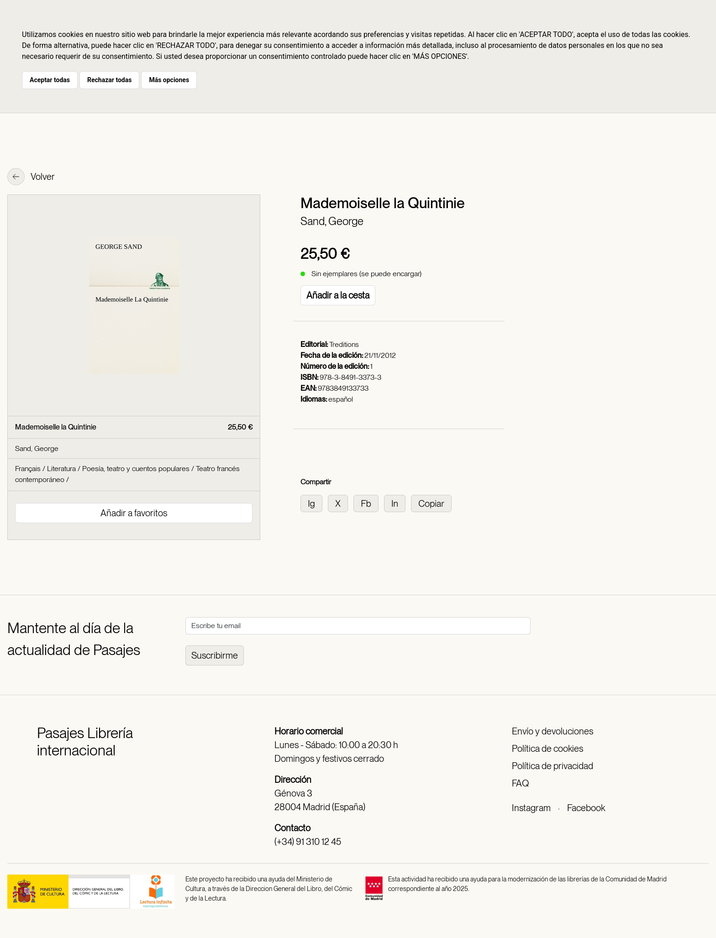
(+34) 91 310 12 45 (307, 841)
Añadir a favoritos (133, 513)
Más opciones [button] (169, 80)
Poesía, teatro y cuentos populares (136, 468)
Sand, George (331, 221)
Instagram (531, 807)
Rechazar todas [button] (109, 80)
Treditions (344, 344)
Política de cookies (547, 748)
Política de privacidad (552, 765)
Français (28, 468)
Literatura (61, 468)
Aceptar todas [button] (50, 80)
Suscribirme (214, 655)
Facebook (586, 807)
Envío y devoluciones (552, 731)
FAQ (520, 783)
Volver (31, 177)
